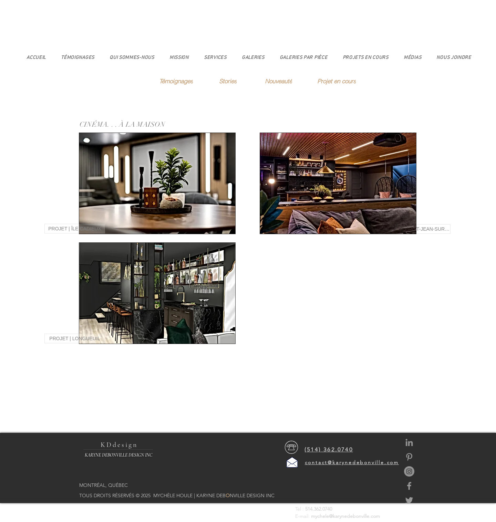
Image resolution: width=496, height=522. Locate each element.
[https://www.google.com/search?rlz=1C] (409, 457)
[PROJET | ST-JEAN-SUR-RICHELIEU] (420, 229)
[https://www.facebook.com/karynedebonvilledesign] (409, 486)
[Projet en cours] (333, 81)
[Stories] (222, 81)
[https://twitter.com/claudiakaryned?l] (409, 500)
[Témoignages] (172, 81)
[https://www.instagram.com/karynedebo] (409, 471)
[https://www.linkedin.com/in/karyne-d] (409, 442)
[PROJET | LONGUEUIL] (74, 338)
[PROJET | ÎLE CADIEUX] (74, 228)
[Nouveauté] (274, 81)
